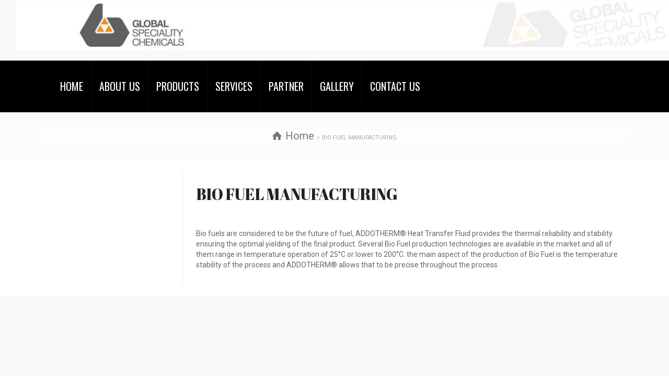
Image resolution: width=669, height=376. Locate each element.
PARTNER (286, 86)
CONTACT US (395, 86)
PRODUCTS (177, 86)
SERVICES (233, 86)
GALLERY (337, 86)
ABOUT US (119, 86)
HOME (71, 86)
